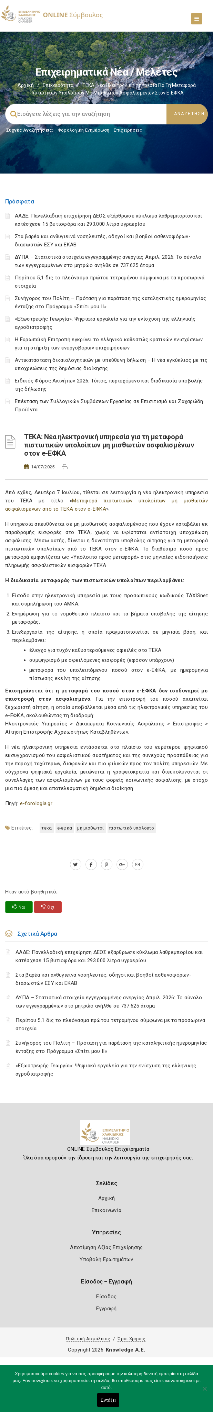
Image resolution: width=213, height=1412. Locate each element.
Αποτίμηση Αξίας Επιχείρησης (106, 1247)
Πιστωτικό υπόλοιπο (131, 828)
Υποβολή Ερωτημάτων (106, 1259)
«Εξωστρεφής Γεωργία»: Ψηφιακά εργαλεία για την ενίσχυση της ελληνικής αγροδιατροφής (106, 1070)
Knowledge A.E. (125, 1350)
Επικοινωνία (106, 1210)
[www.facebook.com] (91, 864)
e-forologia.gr (36, 803)
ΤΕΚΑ (46, 828)
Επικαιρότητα (58, 85)
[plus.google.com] (122, 864)
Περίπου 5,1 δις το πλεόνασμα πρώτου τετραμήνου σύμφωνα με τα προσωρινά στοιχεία (110, 1024)
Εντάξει (108, 1400)
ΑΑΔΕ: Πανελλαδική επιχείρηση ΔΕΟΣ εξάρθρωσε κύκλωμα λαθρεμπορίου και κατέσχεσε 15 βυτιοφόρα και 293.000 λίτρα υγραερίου (109, 956)
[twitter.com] (75, 864)
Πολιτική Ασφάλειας (88, 1338)
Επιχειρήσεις (128, 130)
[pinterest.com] (106, 864)
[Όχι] (204, 1392)
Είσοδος (106, 1296)
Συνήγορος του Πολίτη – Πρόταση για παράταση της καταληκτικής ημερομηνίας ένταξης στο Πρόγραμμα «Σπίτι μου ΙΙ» (111, 1047)
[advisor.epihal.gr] (137, 864)
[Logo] (106, 1135)
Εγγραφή (106, 1308)
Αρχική (26, 85)
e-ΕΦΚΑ (64, 828)
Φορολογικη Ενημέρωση (84, 130)
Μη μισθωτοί (90, 828)
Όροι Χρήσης (131, 1338)
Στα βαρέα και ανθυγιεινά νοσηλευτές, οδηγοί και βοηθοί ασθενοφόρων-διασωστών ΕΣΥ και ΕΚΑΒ (103, 979)
